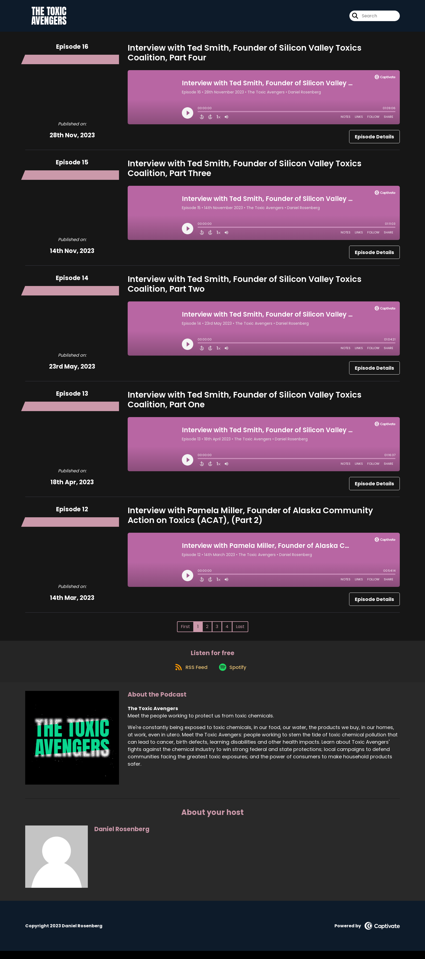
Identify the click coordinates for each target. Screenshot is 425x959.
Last (240, 630)
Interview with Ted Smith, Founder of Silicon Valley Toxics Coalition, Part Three (245, 172)
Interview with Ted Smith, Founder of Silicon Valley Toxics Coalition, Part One (245, 403)
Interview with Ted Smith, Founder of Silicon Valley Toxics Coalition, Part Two (245, 287)
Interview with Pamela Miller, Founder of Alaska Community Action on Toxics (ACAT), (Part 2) (250, 518)
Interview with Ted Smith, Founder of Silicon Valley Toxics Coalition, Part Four (245, 56)
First (185, 630)
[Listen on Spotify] (233, 675)
